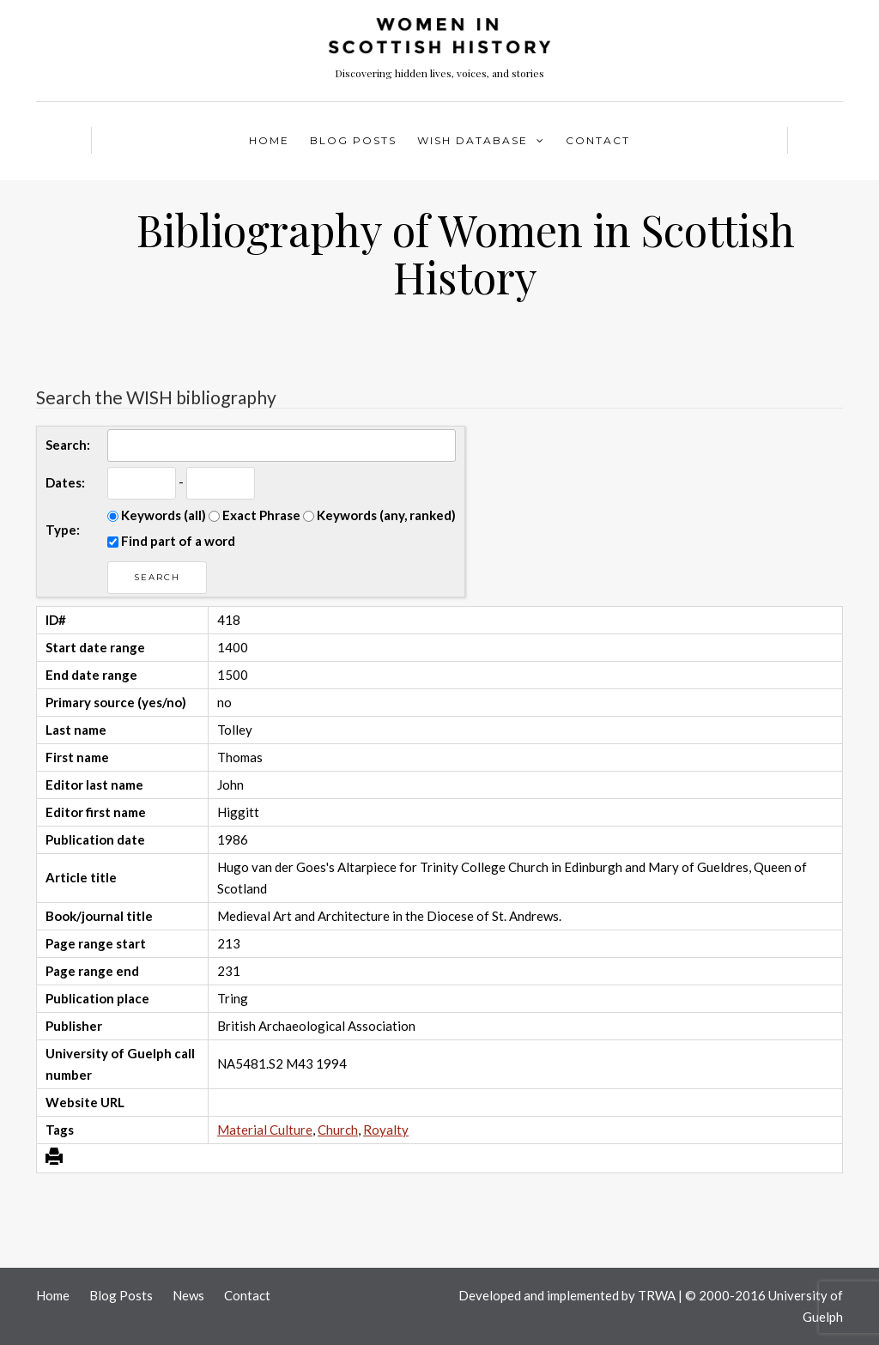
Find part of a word (171, 540)
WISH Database (472, 140)
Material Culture (264, 1129)
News (188, 1295)
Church (338, 1129)
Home (269, 140)
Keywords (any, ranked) (379, 515)
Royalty (386, 1129)
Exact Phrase (254, 515)
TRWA (657, 1295)
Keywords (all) (156, 515)
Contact (598, 140)
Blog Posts (353, 140)
